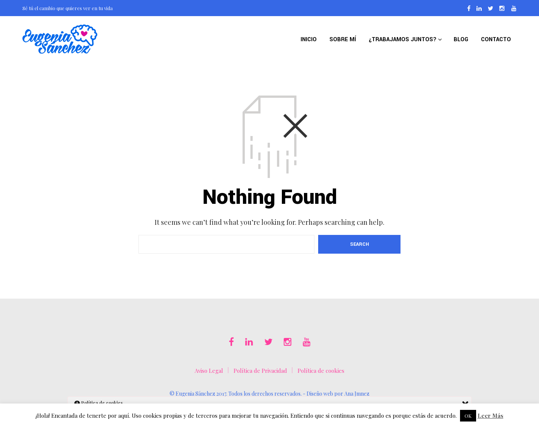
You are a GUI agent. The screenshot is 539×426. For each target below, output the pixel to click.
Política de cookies (321, 370)
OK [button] (468, 416)
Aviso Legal (209, 370)
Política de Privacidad (260, 370)
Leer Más (490, 415)
